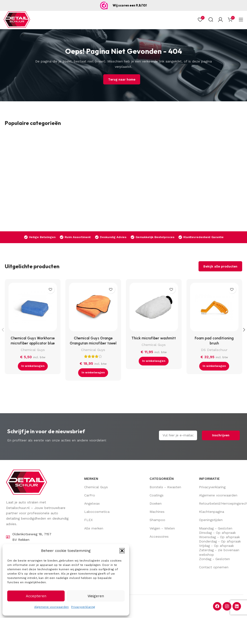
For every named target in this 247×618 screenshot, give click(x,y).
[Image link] (26, 482)
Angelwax (92, 503)
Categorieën (162, 479)
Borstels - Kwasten (165, 487)
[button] (122, 550)
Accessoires (159, 536)
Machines (157, 512)
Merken (91, 479)
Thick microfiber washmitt (153, 338)
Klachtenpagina (211, 512)
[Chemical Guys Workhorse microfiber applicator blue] (32, 308)
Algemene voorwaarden (51, 607)
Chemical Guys (33, 350)
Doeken (156, 503)
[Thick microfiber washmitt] (154, 308)
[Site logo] (17, 19)
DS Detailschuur (214, 350)
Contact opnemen (213, 567)
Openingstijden (211, 520)
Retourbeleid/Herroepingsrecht (220, 503)
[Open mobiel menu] (241, 19)
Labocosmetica (97, 512)
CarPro (89, 495)
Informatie (209, 479)
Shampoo (157, 520)
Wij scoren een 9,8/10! (130, 5)
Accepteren (36, 596)
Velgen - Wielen (162, 528)
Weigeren (96, 596)
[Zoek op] (211, 19)
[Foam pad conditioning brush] (214, 308)
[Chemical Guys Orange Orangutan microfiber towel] (93, 308)
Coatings (157, 495)
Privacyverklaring (83, 607)
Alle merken (93, 528)
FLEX (88, 520)
